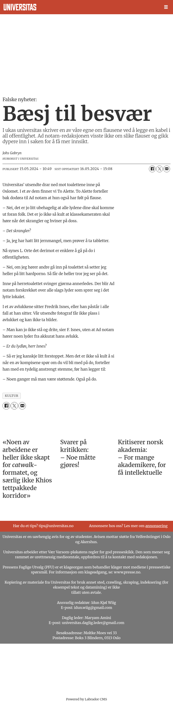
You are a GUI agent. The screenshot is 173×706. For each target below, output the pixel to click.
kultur (11, 396)
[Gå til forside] (20, 7)
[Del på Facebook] (152, 169)
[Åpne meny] (166, 7)
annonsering (156, 526)
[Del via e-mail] (166, 169)
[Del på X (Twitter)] (159, 169)
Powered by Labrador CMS (86, 699)
